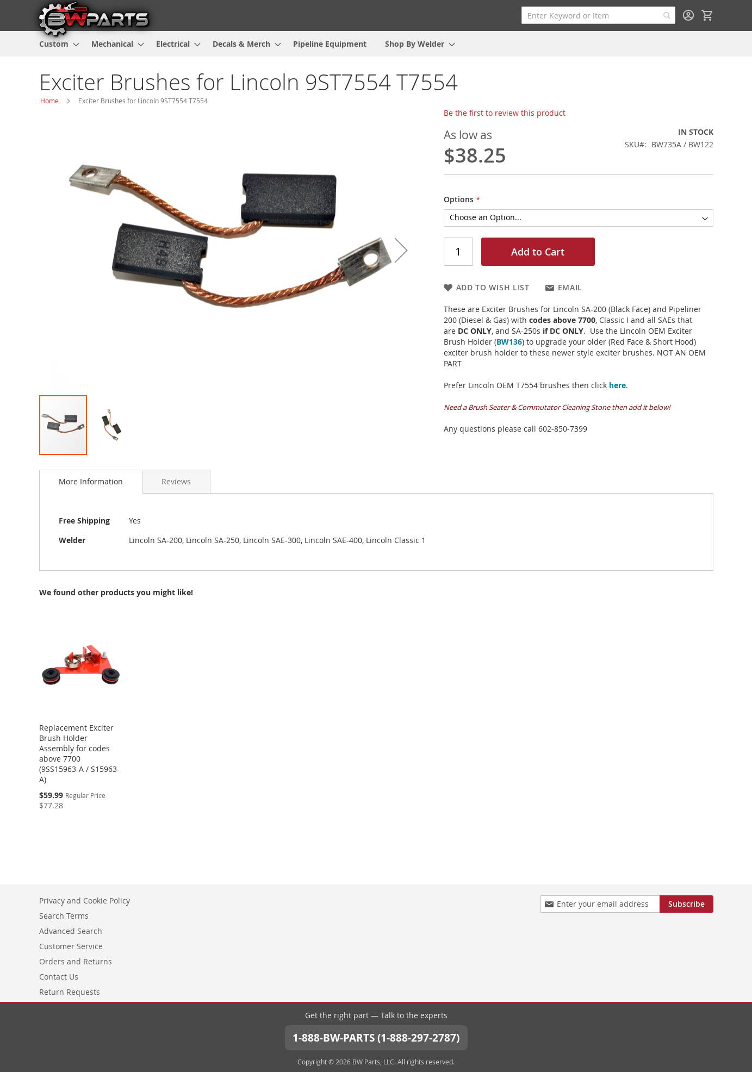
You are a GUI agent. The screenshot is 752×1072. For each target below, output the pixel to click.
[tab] (90, 482)
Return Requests (69, 991)
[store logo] (93, 18)
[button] (401, 250)
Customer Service (71, 945)
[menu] (376, 44)
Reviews (176, 481)
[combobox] (598, 15)
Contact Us (58, 976)
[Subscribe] (686, 903)
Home (49, 100)
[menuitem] (56, 44)
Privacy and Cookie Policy (84, 900)
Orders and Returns (75, 961)
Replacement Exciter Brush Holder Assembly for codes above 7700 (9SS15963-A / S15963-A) (79, 753)
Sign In (688, 15)
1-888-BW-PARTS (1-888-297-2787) (376, 1037)
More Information (91, 481)
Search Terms (64, 915)
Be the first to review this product (504, 113)
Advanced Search (70, 930)
